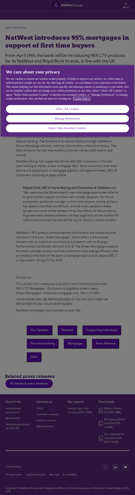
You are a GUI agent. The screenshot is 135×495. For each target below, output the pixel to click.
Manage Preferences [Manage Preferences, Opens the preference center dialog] (67, 118)
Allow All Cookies (67, 109)
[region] (67, 101)
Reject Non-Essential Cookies (67, 128)
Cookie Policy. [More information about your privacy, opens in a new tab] (81, 98)
